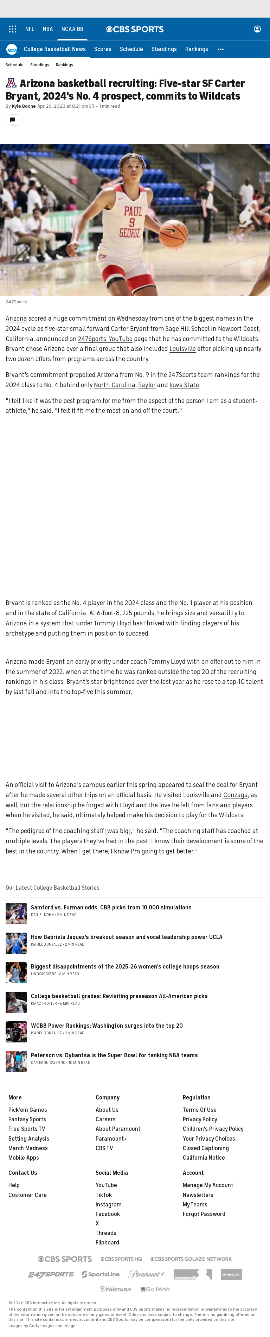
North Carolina (114, 385)
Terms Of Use (200, 1110)
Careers (106, 1119)
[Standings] (164, 49)
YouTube (106, 1185)
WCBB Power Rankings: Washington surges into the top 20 (107, 1025)
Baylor (147, 385)
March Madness (28, 1148)
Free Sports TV (26, 1129)
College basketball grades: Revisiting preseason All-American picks (119, 996)
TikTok (104, 1195)
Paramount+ (111, 1138)
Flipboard (107, 1242)
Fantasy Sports (27, 1119)
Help (14, 1185)
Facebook (108, 1214)
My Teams (195, 1204)
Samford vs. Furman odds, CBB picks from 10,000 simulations (111, 907)
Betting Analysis (28, 1138)
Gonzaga (235, 795)
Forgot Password (204, 1214)
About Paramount (118, 1129)
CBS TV (104, 1148)
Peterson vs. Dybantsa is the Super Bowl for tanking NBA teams (114, 1055)
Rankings (64, 64)
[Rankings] (196, 49)
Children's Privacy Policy (213, 1129)
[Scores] (103, 49)
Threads (106, 1233)
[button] (221, 49)
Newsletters (198, 1195)
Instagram (109, 1204)
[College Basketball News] (55, 49)
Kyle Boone (24, 106)
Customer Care (27, 1195)
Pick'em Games (27, 1110)
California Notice (204, 1157)
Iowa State (184, 385)
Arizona (16, 318)
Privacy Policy (200, 1119)
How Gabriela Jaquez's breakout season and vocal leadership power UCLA (127, 937)
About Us (107, 1110)
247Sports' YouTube (105, 339)
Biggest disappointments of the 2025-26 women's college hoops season (125, 966)
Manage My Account (208, 1185)
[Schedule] (131, 49)
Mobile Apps (23, 1157)
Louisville (182, 349)
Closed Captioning (206, 1148)
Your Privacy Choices (209, 1138)
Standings (39, 64)
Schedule (15, 64)
